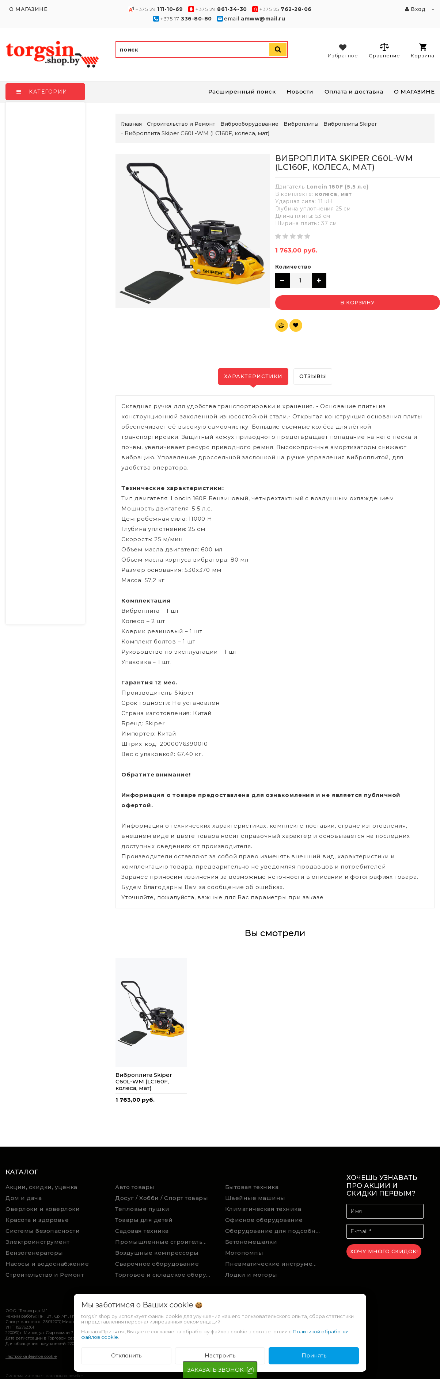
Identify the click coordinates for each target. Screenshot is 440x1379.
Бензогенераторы (34, 1252)
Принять (313, 1355)
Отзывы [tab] (312, 376)
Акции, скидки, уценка (41, 1187)
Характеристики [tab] (253, 376)
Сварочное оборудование (157, 1263)
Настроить (220, 1355)
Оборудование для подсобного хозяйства (274, 1230)
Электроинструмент (37, 1241)
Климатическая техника (263, 1208)
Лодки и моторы (251, 1274)
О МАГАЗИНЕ (414, 91)
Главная (131, 124)
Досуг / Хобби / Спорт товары (161, 1197)
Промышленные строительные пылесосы (164, 1241)
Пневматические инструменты (274, 1263)
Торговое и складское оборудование (164, 1274)
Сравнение (384, 50)
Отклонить (126, 1355)
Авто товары (135, 1187)
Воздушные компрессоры (157, 1252)
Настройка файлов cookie (31, 1356)
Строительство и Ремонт (44, 1274)
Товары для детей (143, 1219)
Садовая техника (142, 1230)
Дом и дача (23, 1197)
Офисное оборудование (264, 1219)
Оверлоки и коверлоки (42, 1208)
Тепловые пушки (142, 1208)
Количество (293, 266)
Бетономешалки (251, 1241)
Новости (300, 91)
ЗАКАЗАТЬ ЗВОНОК (215, 1369)
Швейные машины (255, 1197)
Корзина (423, 50)
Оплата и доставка (354, 91)
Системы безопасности (42, 1230)
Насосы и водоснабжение (47, 1263)
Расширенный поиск (242, 91)
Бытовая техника (252, 1187)
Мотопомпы (244, 1252)
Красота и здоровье (37, 1219)
